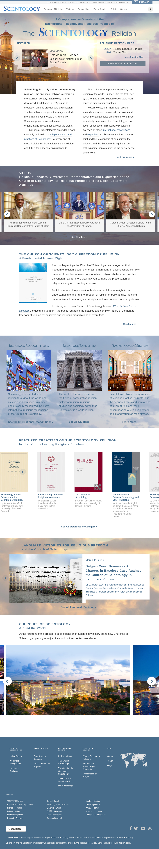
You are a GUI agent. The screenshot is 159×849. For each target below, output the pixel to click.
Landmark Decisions (14, 769)
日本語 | (54, 811)
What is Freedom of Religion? (91, 757)
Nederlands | (15, 815)
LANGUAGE (141, 2)
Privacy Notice (68, 838)
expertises (93, 134)
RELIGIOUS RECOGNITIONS (16, 749)
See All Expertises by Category (79, 526)
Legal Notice (109, 838)
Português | (96, 815)
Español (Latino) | (57, 804)
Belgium (110, 765)
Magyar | (94, 811)
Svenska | (54, 818)
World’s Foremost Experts (42, 765)
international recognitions (116, 130)
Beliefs (114, 9)
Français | (14, 808)
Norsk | (54, 815)
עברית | (92, 808)
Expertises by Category (40, 757)
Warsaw (110, 756)
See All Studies (79, 421)
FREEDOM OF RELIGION (88, 749)
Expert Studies (100, 9)
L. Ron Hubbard (65, 756)
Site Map (129, 838)
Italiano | (13, 811)
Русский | (15, 818)
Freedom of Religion (53, 9)
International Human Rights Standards (89, 766)
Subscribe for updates (122, 63)
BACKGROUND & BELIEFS (64, 749)
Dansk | (53, 801)
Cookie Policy (96, 838)
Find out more (125, 157)
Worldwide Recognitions (15, 762)
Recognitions (84, 9)
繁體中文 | (15, 801)
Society (123, 9)
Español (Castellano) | (20, 804)
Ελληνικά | (54, 808)
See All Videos (79, 237)
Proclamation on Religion (90, 775)
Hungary (110, 761)
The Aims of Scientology (63, 762)
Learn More (130, 422)
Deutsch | (93, 804)
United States (16, 756)
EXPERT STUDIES (41, 748)
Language (9, 794)
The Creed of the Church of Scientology (65, 771)
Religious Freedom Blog (117, 43)
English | (93, 801)
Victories (70, 9)
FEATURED (23, 43)
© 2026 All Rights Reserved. (32, 838)
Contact (120, 838)
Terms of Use (81, 838)
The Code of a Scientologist (64, 780)
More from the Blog (135, 57)
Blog (109, 748)
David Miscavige (65, 786)
